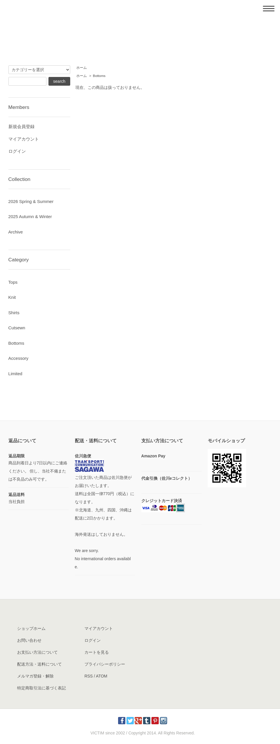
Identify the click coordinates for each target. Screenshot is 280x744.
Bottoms (99, 76)
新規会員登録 (21, 126)
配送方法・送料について (39, 664)
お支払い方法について (37, 652)
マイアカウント (23, 138)
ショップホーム (31, 628)
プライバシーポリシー (104, 664)
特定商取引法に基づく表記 (41, 688)
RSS (88, 676)
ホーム (81, 68)
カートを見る (96, 652)
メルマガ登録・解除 (35, 676)
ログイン (17, 151)
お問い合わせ (29, 640)
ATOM (101, 676)
